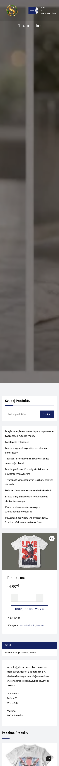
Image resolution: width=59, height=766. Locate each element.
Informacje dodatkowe (21, 652)
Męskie (40, 625)
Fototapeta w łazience (17, 443)
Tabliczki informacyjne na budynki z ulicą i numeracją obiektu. (27, 462)
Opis (8, 645)
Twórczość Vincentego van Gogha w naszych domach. (29, 483)
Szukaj (46, 414)
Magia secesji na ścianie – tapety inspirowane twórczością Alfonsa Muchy (29, 435)
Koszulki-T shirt (28, 625)
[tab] (29, 645)
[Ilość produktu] (27, 598)
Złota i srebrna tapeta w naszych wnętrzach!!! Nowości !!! (22, 510)
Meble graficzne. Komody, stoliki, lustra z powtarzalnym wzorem (27, 473)
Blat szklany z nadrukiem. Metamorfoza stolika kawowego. (26, 500)
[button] (52, 538)
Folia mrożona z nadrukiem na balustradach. (28, 491)
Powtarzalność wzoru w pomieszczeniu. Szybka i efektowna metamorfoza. (26, 521)
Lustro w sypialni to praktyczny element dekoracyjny (26, 452)
